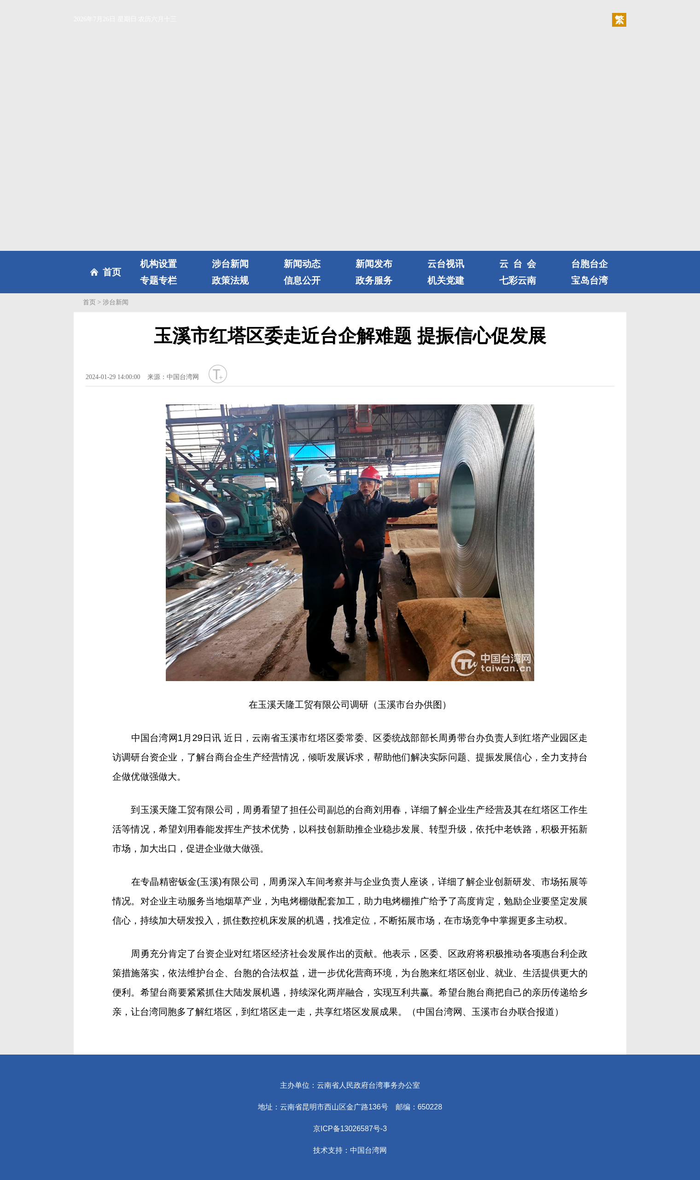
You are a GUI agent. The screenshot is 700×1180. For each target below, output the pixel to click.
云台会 (517, 264)
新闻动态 (302, 264)
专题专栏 (158, 280)
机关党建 (445, 280)
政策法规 (230, 280)
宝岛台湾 (589, 280)
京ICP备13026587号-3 (350, 1129)
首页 (112, 272)
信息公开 (302, 280)
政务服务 (374, 280)
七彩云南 (517, 280)
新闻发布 (374, 264)
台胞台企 (589, 264)
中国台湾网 (368, 1150)
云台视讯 (445, 264)
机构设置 (158, 264)
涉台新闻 (230, 264)
